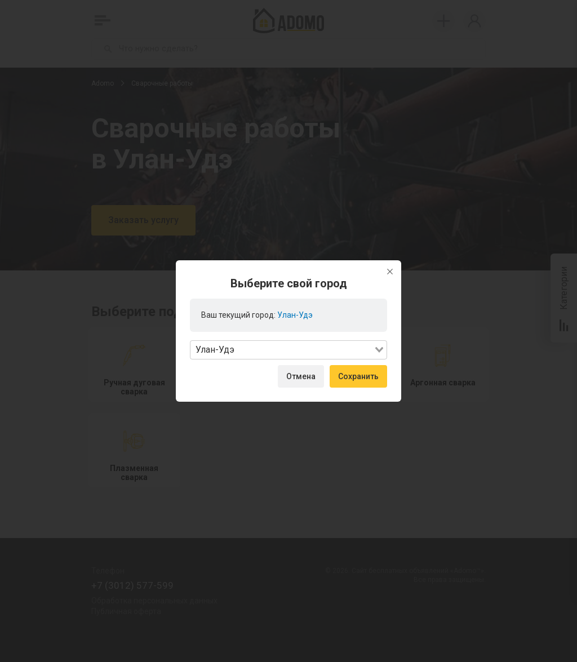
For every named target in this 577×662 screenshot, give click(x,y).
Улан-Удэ (295, 314)
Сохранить (358, 376)
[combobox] (288, 349)
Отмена (301, 376)
